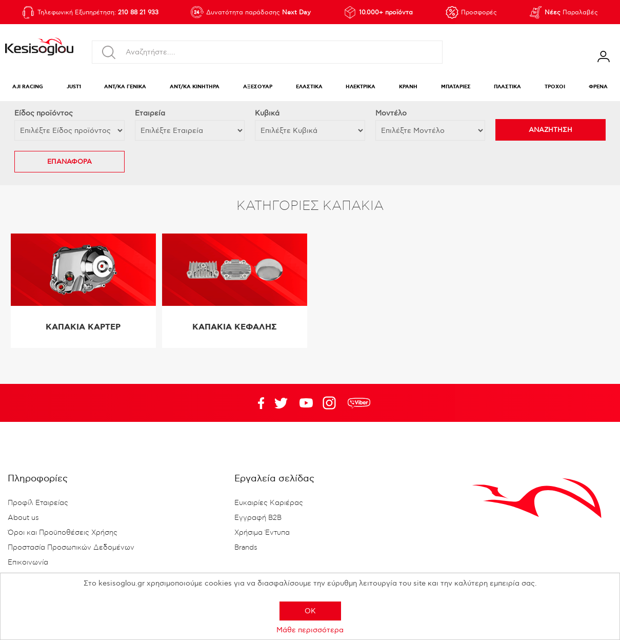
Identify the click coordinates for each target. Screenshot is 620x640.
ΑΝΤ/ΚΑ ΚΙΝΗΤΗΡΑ (194, 87)
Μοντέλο (391, 113)
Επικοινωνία (28, 562)
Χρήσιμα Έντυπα (262, 533)
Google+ (331, 403)
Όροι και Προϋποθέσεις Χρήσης (62, 533)
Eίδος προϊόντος (43, 113)
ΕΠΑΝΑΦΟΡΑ (69, 162)
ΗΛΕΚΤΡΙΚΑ (360, 87)
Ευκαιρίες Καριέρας (268, 503)
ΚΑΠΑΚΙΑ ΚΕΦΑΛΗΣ (234, 327)
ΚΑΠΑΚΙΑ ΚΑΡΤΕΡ (83, 327)
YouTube (281, 403)
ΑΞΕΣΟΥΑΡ (257, 87)
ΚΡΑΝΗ (408, 87)
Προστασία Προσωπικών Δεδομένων (71, 548)
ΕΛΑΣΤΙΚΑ (309, 87)
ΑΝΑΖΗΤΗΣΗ (550, 130)
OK (310, 611)
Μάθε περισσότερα (310, 630)
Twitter (306, 403)
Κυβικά (267, 113)
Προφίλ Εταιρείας (38, 503)
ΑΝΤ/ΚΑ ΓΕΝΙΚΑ (125, 87)
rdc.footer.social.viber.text (359, 403)
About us (23, 518)
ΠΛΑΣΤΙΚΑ (507, 87)
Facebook (256, 403)
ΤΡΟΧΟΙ (555, 87)
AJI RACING (27, 87)
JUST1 (74, 87)
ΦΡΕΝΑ (598, 87)
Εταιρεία (150, 113)
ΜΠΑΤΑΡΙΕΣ (456, 87)
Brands (245, 548)
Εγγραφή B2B (258, 518)
